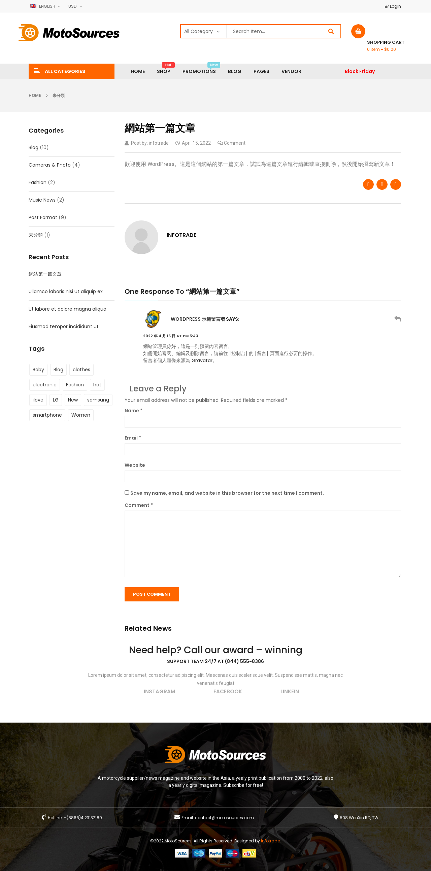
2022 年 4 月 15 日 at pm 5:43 (170, 336)
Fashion (37, 182)
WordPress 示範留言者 (198, 319)
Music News (42, 200)
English (43, 6)
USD (72, 6)
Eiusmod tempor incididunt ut (64, 326)
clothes (81, 369)
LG (56, 399)
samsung (98, 399)
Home (35, 95)
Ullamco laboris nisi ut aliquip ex (66, 291)
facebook (227, 691)
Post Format (43, 217)
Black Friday (360, 71)
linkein (289, 691)
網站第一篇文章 (45, 274)
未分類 (59, 95)
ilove (38, 399)
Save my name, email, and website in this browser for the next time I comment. (227, 493)
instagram (159, 691)
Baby (38, 369)
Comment (139, 505)
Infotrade (270, 841)
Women (80, 415)
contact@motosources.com (224, 818)
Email (133, 437)
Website (135, 465)
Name (133, 410)
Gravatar (202, 360)
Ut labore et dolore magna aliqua (67, 309)
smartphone (47, 415)
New (73, 399)
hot (97, 384)
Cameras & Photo (50, 165)
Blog (33, 147)
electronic (45, 384)
